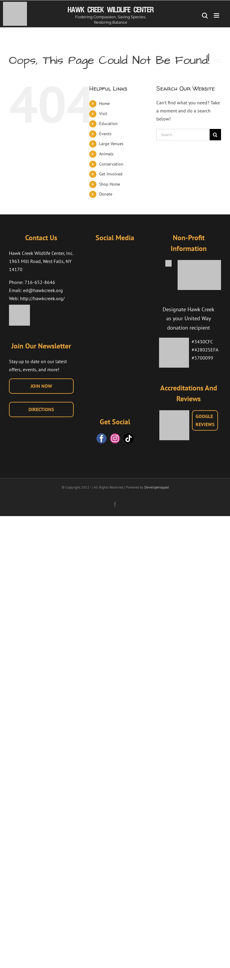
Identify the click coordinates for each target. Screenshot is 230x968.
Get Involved (110, 174)
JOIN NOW (41, 386)
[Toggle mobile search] (205, 15)
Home (104, 103)
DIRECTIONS (41, 409)
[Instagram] (115, 438)
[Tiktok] (128, 438)
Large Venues (111, 143)
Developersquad (156, 487)
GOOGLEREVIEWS (205, 420)
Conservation (111, 164)
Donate (105, 194)
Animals (106, 154)
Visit (103, 113)
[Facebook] (101, 438)
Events (105, 133)
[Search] (215, 134)
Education (108, 123)
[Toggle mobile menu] (217, 15)
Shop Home (109, 184)
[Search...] (183, 134)
